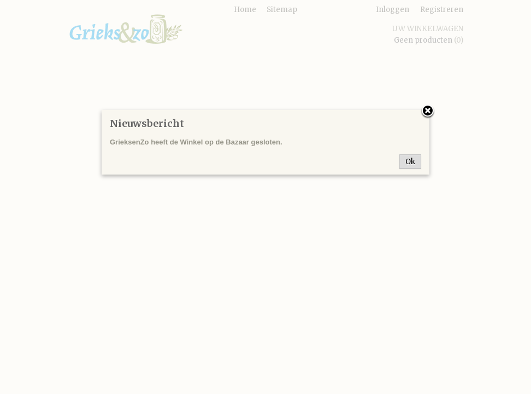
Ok (410, 161)
